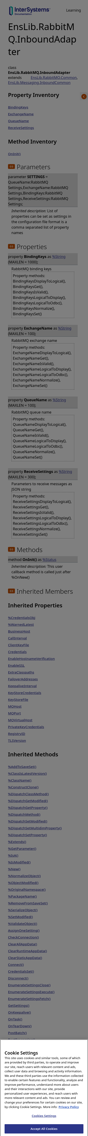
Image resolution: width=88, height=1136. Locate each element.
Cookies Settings (44, 1121)
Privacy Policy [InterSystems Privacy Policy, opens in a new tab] (69, 1112)
